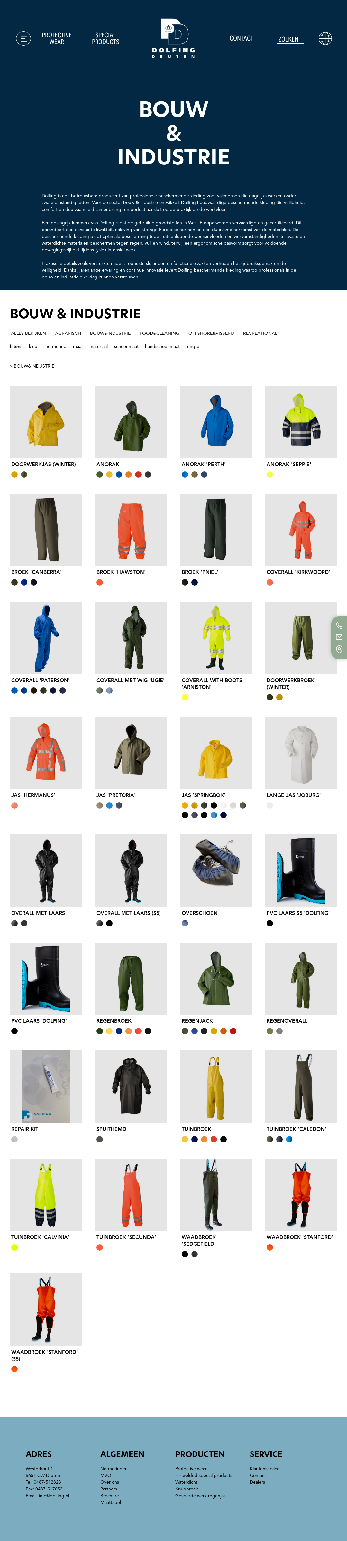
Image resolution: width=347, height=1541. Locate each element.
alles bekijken (28, 333)
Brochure (109, 1496)
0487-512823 (47, 1482)
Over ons (109, 1482)
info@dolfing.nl (54, 1496)
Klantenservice (264, 1468)
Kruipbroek (186, 1489)
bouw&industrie (110, 333)
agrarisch (68, 333)
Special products (105, 38)
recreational (260, 333)
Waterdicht (186, 1482)
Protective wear (57, 38)
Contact (241, 38)
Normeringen (114, 1468)
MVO (105, 1475)
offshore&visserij (211, 333)
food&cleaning (159, 333)
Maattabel (110, 1502)
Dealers (257, 1482)
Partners (108, 1489)
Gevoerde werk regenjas (200, 1496)
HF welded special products (203, 1475)
